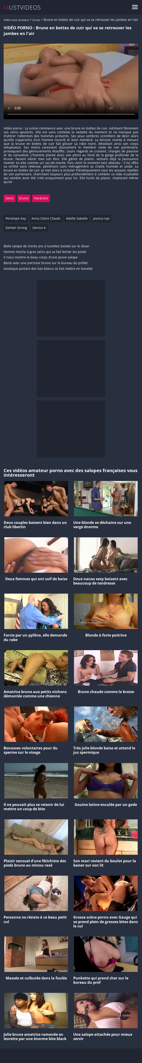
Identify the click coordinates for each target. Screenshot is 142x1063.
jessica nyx (101, 218)
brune (36, 20)
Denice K (39, 227)
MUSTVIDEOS (22, 7)
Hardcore (41, 198)
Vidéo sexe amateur (16, 20)
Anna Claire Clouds (46, 218)
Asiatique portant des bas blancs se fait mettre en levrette (48, 269)
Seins (9, 198)
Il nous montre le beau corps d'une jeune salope (41, 257)
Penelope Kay (15, 218)
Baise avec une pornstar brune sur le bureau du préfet (46, 263)
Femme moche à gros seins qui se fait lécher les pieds (45, 252)
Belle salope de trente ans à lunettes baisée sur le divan (46, 246)
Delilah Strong (16, 227)
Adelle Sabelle (77, 218)
